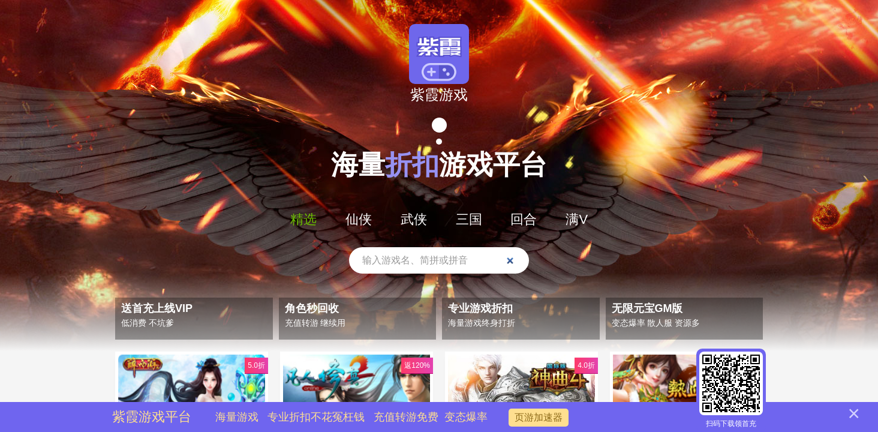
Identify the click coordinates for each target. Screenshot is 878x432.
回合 (523, 219)
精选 (303, 219)
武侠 (414, 219)
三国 (469, 219)
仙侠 (358, 219)
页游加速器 (539, 417)
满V (577, 219)
